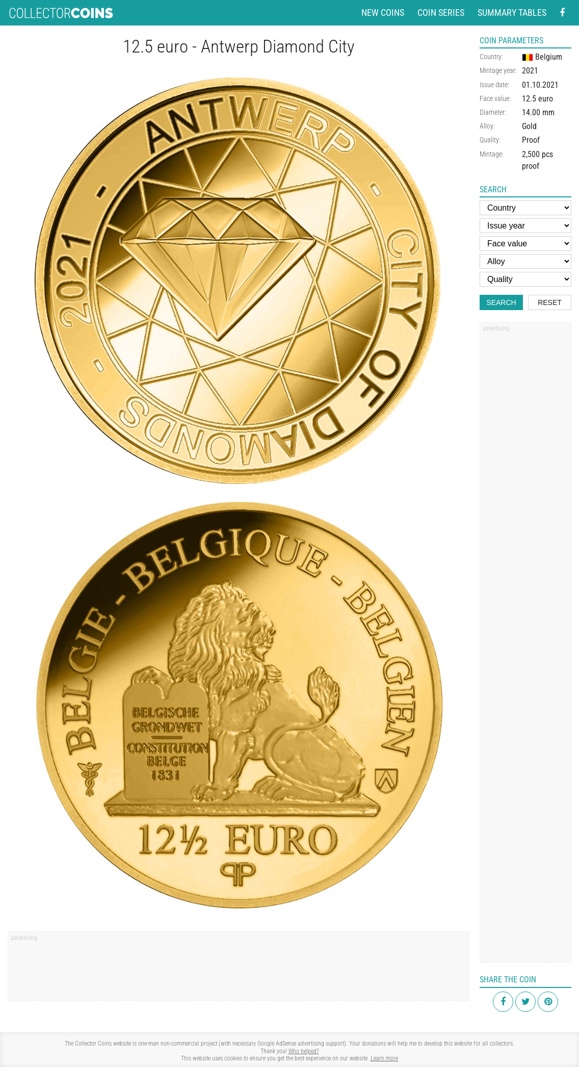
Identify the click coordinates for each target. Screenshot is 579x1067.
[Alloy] (525, 261)
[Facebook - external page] (562, 13)
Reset (550, 302)
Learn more (384, 1058)
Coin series (440, 12)
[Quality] (525, 279)
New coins (382, 12)
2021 (530, 70)
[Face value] (525, 243)
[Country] (525, 207)
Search (501, 302)
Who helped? (303, 1051)
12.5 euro (537, 99)
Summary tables (512, 12)
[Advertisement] (238, 970)
